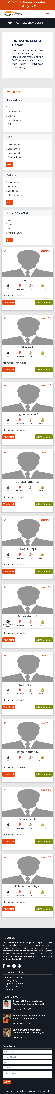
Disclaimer (10, 989)
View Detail (8, 302)
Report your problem (14, 983)
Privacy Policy (11, 980)
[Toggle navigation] (47, 13)
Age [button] (9, 137)
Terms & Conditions (14, 977)
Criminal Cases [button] (18, 212)
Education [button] (14, 99)
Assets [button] (11, 174)
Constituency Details (30, 22)
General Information (14, 986)
